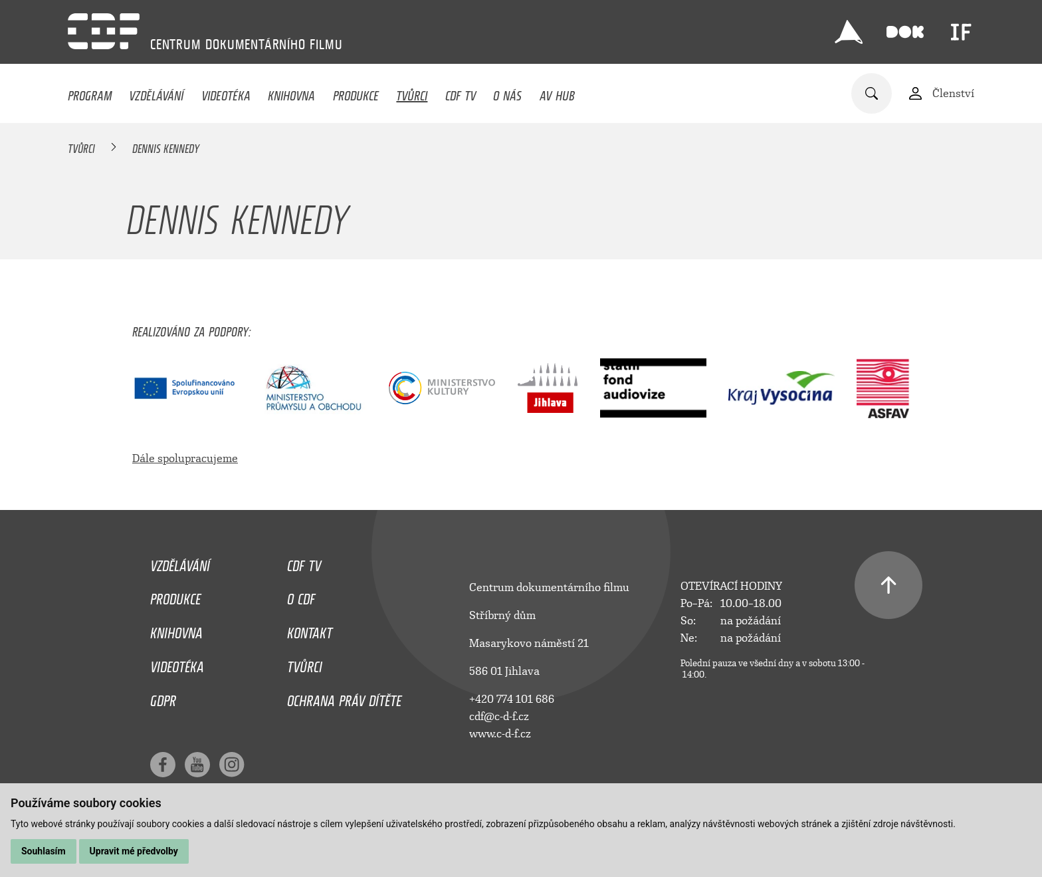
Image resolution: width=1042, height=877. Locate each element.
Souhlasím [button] (43, 851)
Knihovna (291, 92)
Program (90, 92)
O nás (507, 92)
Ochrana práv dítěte (344, 697)
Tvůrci (411, 92)
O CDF (301, 596)
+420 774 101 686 (511, 699)
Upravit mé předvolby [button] (134, 851)
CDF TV (460, 92)
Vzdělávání (156, 92)
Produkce (356, 92)
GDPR (163, 697)
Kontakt (309, 630)
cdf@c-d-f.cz (499, 716)
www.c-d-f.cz (500, 733)
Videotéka (226, 92)
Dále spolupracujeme (185, 458)
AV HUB (557, 92)
